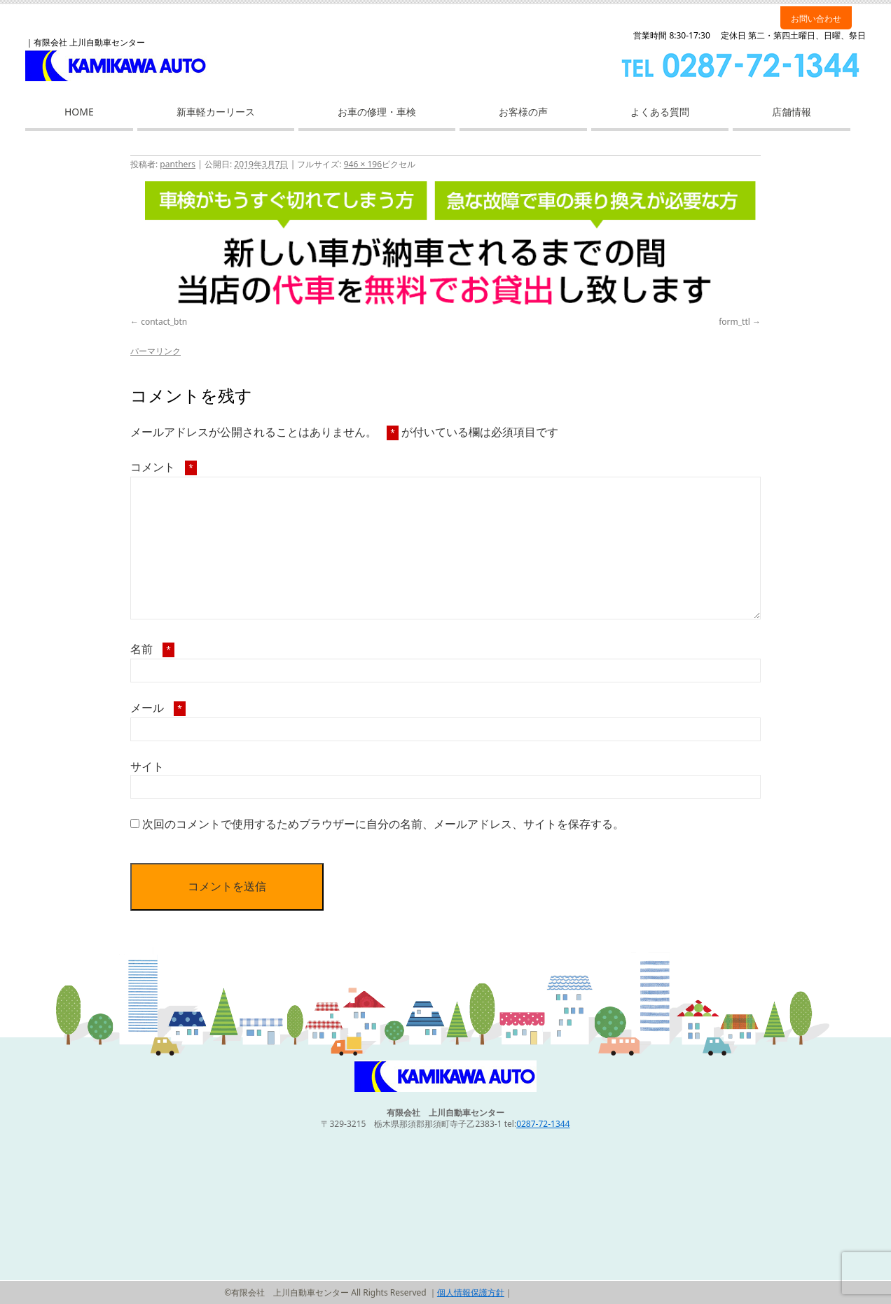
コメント (163, 467)
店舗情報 (791, 111)
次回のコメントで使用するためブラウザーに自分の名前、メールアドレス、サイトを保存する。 (383, 824)
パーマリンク (155, 351)
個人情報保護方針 (470, 1292)
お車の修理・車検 (377, 111)
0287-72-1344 (542, 1124)
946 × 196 (363, 164)
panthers (177, 164)
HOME (79, 111)
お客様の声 (523, 111)
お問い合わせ (816, 18)
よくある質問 (659, 111)
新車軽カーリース (216, 111)
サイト (147, 766)
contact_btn (164, 322)
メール (158, 707)
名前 (152, 649)
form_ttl (734, 322)
